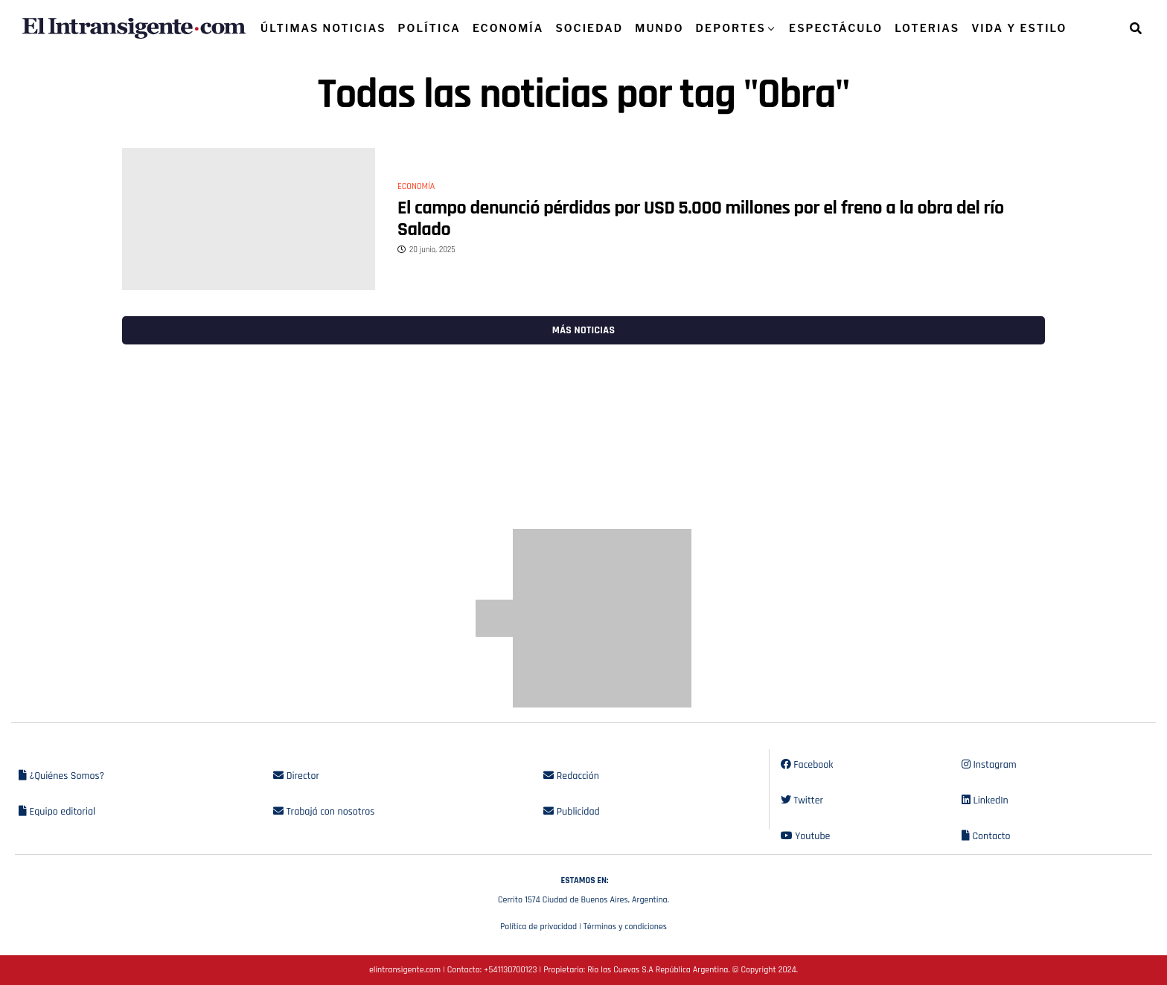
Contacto (986, 836)
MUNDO (659, 28)
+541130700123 (510, 969)
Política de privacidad (538, 926)
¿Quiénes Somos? (61, 776)
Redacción (571, 776)
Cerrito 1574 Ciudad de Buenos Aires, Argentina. (583, 888)
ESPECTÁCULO (836, 28)
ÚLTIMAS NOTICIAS (323, 28)
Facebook (807, 764)
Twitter (802, 800)
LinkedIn (985, 800)
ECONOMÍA (508, 28)
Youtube (806, 836)
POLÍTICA (429, 28)
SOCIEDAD (589, 28)
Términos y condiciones (625, 926)
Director (296, 776)
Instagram (989, 764)
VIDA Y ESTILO (1019, 28)
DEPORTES (731, 28)
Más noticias (583, 330)
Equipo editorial (57, 811)
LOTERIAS (927, 28)
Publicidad (571, 811)
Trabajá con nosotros (323, 811)
